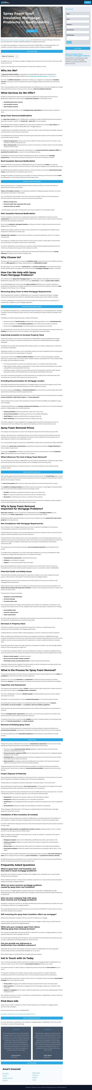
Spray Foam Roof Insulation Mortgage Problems (16, 40)
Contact (88, 2)
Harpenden (10, 1014)
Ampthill (5, 1080)
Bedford (34, 1077)
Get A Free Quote (31, 1063)
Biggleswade (36, 1073)
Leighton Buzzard (8, 1078)
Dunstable (4, 1014)
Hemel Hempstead (24, 1014)
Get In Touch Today (32, 51)
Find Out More (32, 739)
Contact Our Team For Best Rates (32, 181)
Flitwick (33, 1014)
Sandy (34, 1079)
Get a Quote (32, 31)
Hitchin (17, 1014)
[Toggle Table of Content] (16, 56)
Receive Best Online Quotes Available (32, 306)
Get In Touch (78, 48)
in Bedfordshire (43, 76)
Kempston (35, 1075)
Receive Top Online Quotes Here (31, 472)
